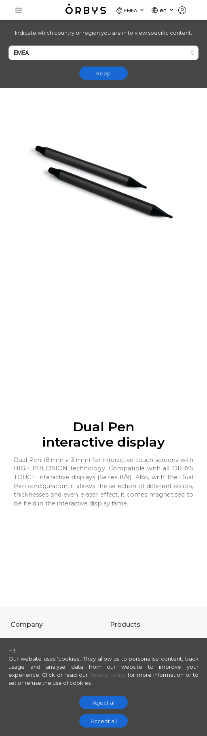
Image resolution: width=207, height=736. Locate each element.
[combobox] (103, 53)
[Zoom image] (104, 183)
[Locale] (130, 10)
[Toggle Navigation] (19, 10)
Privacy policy (107, 675)
